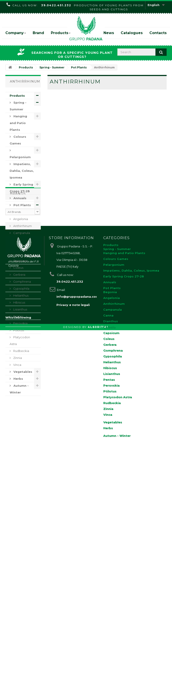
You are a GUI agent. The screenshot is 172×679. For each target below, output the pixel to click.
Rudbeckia (21, 351)
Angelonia (20, 219)
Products (61, 33)
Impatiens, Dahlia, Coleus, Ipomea (22, 170)
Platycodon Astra (20, 340)
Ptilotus (18, 330)
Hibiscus (19, 302)
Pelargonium (20, 157)
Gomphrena (22, 281)
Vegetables (22, 371)
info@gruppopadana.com (77, 517)
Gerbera (19, 274)
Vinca (17, 365)
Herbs (18, 378)
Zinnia (17, 358)
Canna (18, 240)
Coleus (18, 267)
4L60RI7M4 (98, 675)
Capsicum (20, 260)
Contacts (158, 33)
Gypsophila (21, 288)
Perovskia (20, 323)
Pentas (18, 316)
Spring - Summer (18, 106)
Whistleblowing (18, 666)
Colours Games (18, 140)
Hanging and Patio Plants (18, 122)
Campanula (21, 233)
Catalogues (132, 33)
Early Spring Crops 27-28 (21, 188)
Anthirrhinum (22, 226)
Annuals (19, 198)
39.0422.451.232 (56, 5)
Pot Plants (22, 205)
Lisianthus (20, 309)
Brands (18, 409)
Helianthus (20, 295)
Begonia (19, 212)
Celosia (18, 253)
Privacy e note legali (73, 525)
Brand (38, 33)
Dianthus (19, 247)
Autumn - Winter (19, 389)
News (108, 33)
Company (15, 33)
